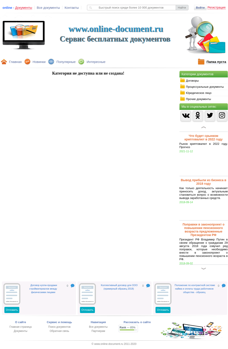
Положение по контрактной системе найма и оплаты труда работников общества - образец (195, 289)
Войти (200, 7)
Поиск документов (59, 326)
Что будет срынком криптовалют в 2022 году (204, 137)
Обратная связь (59, 331)
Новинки (39, 62)
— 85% (128, 327)
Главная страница (20, 326)
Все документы (48, 7)
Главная (15, 62)
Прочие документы (195, 99)
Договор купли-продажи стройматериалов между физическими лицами (43, 289)
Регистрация (217, 7)
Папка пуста (216, 62)
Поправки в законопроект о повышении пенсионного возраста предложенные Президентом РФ (203, 230)
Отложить (12, 309)
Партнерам (98, 331)
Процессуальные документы (202, 86)
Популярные (66, 62)
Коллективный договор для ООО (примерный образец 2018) (119, 287)
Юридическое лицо (196, 92)
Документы (20, 331)
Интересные (96, 62)
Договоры (189, 80)
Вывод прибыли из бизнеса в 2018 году (203, 181)
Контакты (72, 7)
